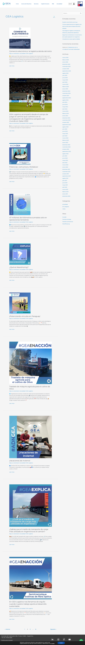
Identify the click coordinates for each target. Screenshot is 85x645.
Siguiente (53, 629)
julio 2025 (64, 75)
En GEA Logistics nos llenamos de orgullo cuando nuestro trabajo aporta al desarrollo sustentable (27, 604)
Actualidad (59, 3)
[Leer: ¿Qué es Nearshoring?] (20, 254)
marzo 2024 (65, 111)
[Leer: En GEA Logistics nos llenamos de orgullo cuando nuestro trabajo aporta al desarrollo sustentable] (30, 578)
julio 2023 (64, 129)
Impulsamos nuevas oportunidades (71, 39)
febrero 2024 (65, 113)
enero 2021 (65, 194)
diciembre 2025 (66, 64)
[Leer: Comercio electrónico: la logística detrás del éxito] (20, 38)
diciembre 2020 (66, 196)
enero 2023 (65, 142)
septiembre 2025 (66, 71)
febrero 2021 (65, 191)
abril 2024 (64, 109)
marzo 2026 (65, 57)
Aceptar (62, 642)
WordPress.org (66, 223)
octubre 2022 (65, 149)
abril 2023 (64, 135)
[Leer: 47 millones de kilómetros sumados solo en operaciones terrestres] (20, 204)
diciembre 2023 (66, 118)
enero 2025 (65, 88)
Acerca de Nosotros (26, 3)
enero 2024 (65, 115)
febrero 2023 (65, 140)
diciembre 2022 (66, 144)
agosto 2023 (65, 127)
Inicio (17, 3)
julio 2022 (64, 156)
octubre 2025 (65, 68)
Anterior (7, 629)
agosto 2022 (65, 153)
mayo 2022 (65, 160)
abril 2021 (64, 187)
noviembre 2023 (66, 120)
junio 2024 (65, 104)
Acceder (64, 217)
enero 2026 (65, 62)
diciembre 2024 (66, 91)
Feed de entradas (66, 219)
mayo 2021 (65, 185)
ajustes (53, 643)
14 (35, 629)
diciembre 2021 (66, 169)
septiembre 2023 (66, 124)
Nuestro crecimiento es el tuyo (69, 22)
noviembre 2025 (66, 66)
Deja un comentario (14, 53)
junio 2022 (65, 158)
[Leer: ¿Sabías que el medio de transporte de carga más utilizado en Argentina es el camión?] (30, 505)
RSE (53, 3)
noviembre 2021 (66, 171)
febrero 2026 (65, 59)
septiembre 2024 (66, 97)
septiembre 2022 (66, 151)
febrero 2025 (65, 86)
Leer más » (12, 66)
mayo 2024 (65, 106)
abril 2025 (64, 82)
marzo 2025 (65, 84)
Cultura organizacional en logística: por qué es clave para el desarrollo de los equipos (72, 26)
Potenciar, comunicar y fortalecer (23, 167)
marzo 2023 (65, 138)
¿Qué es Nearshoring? (19, 267)
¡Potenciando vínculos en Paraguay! (24, 316)
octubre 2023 (65, 122)
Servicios (36, 3)
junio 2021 (64, 182)
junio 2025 (65, 77)
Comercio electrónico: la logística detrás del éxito (30, 51)
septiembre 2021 (66, 176)
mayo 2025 (65, 80)
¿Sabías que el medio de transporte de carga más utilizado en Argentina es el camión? (28, 530)
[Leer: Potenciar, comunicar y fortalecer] (20, 153)
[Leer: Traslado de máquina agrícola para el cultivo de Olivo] (30, 362)
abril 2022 (64, 162)
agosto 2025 (65, 73)
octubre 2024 (65, 95)
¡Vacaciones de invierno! (19, 461)
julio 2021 (64, 180)
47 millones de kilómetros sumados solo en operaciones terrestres (28, 219)
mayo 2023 (65, 133)
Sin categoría (65, 206)
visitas (63, 209)
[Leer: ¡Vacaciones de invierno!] (30, 436)
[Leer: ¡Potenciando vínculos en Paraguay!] (20, 303)
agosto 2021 (65, 178)
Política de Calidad (7, 640)
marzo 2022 (65, 164)
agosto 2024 (65, 100)
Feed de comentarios (67, 221)
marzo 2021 (65, 189)
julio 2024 (64, 102)
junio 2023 (65, 131)
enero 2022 (65, 167)
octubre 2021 (65, 173)
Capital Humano (45, 3)
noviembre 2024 (66, 93)
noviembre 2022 (66, 147)
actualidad (22, 53)
